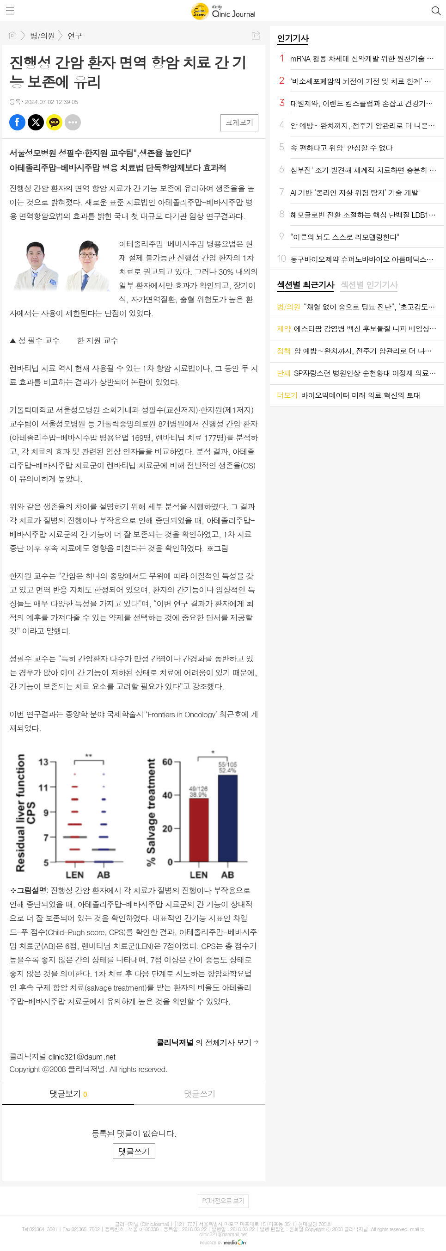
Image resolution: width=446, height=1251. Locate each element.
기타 (73, 122)
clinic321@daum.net (82, 1056)
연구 (74, 35)
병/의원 (42, 35)
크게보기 (239, 122)
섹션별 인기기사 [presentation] (368, 284)
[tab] (305, 285)
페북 (17, 122)
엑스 (36, 122)
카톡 (54, 122)
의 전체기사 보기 (203, 1042)
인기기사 (292, 38)
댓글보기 (67, 1093)
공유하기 (255, 35)
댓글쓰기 (199, 1093)
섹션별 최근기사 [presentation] (305, 284)
